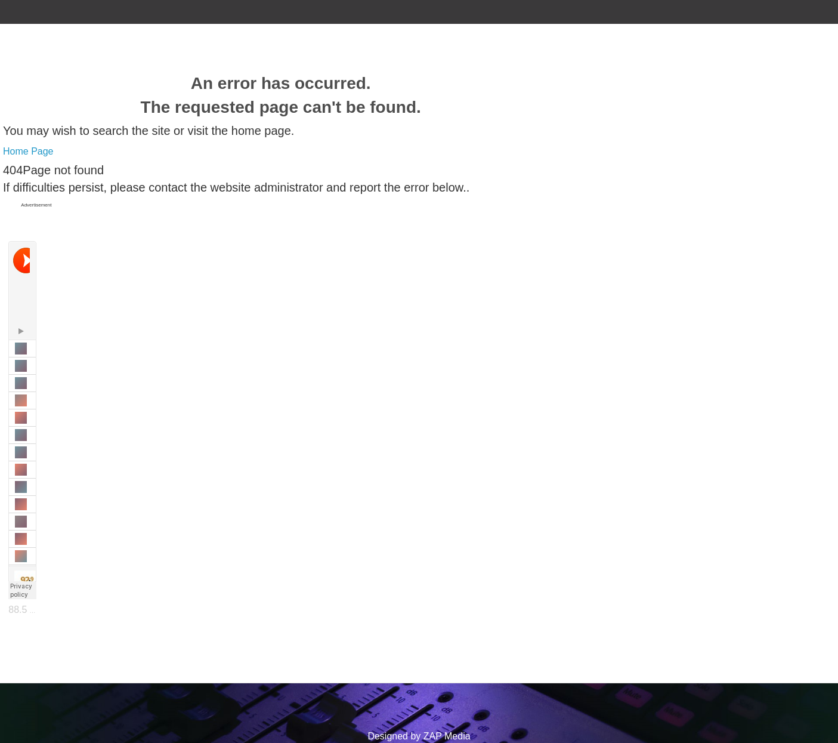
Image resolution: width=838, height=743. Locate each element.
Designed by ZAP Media (418, 736)
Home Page (28, 151)
